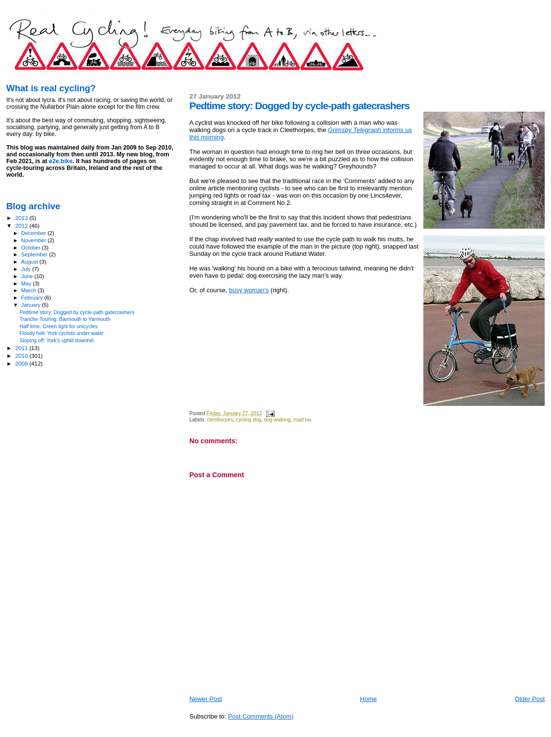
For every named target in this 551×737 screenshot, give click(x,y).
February (33, 298)
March (29, 290)
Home (368, 699)
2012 (22, 225)
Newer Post (205, 699)
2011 (22, 348)
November (34, 240)
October (31, 248)
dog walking (277, 419)
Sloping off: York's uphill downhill (56, 340)
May (27, 283)
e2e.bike (61, 161)
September (35, 254)
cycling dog (248, 419)
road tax (302, 419)
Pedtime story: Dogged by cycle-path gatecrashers (76, 312)
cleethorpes (220, 419)
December (34, 233)
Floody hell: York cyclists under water (61, 333)
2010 (22, 355)
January (31, 305)
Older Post (530, 699)
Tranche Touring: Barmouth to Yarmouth (64, 319)
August (30, 262)
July (27, 269)
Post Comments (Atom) (261, 716)
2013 (22, 218)
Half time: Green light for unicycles (58, 326)
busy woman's (249, 290)
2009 (22, 363)
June (27, 276)
